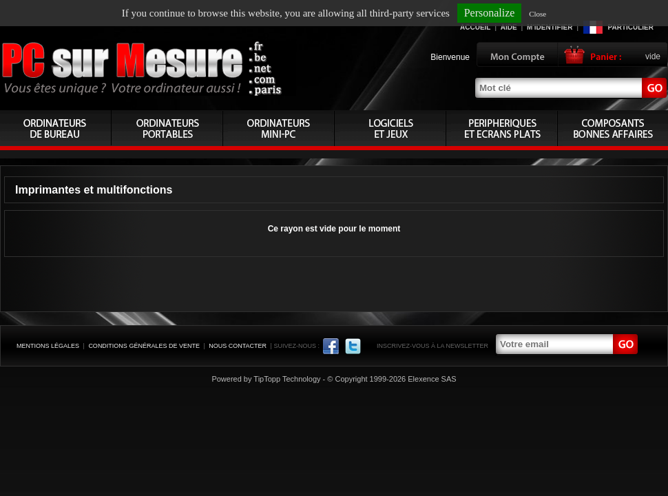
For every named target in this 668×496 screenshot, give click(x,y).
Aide (509, 27)
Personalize (489, 13)
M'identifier (549, 27)
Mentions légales (48, 345)
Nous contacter (238, 345)
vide (652, 56)
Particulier (631, 27)
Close (537, 14)
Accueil (475, 27)
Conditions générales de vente (144, 345)
